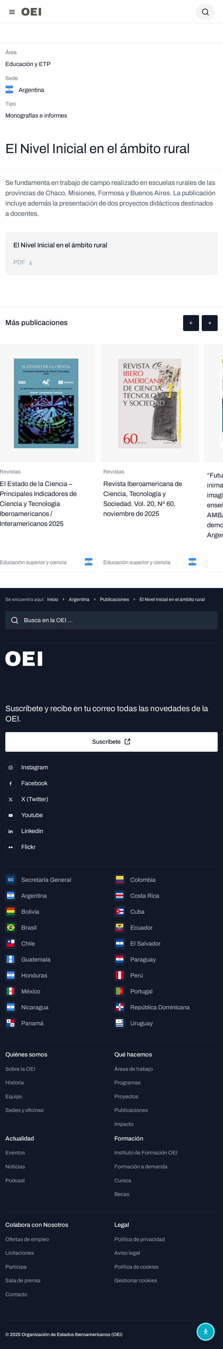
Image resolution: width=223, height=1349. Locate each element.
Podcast (15, 1180)
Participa (16, 1267)
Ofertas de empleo (27, 1239)
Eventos (15, 1152)
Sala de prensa (23, 1280)
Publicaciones (114, 599)
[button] (191, 323)
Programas (127, 1082)
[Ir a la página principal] (31, 12)
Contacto (16, 1294)
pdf (23, 262)
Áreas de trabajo (133, 1069)
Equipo (13, 1096)
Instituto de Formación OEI (145, 1152)
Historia (14, 1082)
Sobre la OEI (20, 1069)
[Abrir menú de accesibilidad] (205, 1331)
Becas (121, 1194)
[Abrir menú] (12, 12)
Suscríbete (111, 742)
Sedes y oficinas (24, 1110)
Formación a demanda (140, 1166)
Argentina (79, 599)
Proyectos (126, 1096)
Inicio (52, 599)
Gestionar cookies (135, 1280)
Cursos (122, 1180)
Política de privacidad (139, 1239)
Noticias (15, 1166)
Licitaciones (19, 1253)
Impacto (124, 1124)
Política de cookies (136, 1267)
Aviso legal (127, 1253)
